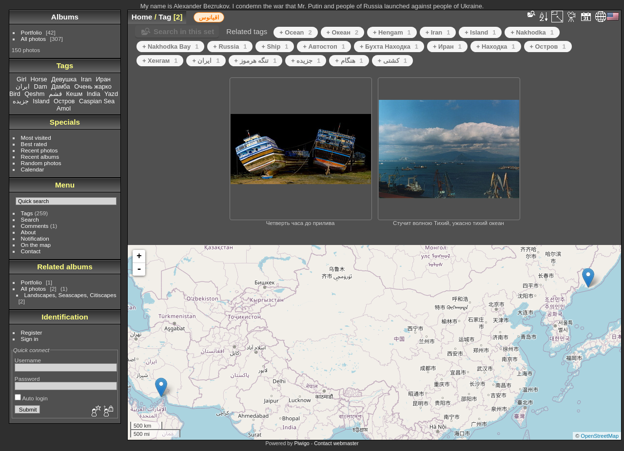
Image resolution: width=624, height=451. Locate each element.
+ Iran (438, 32)
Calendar (32, 169)
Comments (35, 226)
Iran (86, 79)
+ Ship (274, 46)
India (93, 93)
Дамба (60, 86)
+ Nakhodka (531, 32)
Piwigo (301, 443)
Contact (31, 251)
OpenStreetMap (600, 436)
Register (31, 332)
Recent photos (39, 150)
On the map (36, 245)
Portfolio (31, 32)
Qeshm (34, 93)
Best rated (34, 144)
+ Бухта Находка (389, 46)
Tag (164, 17)
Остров (64, 101)
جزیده (21, 101)
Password (27, 379)
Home (142, 17)
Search (30, 219)
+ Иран (447, 46)
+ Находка (495, 46)
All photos (33, 39)
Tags (27, 213)
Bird (14, 93)
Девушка (64, 79)
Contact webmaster (336, 443)
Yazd (111, 93)
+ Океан (342, 32)
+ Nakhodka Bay (170, 46)
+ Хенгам (159, 60)
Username (28, 360)
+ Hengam (392, 32)
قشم (55, 93)
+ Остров (548, 46)
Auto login (31, 398)
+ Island (480, 32)
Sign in (30, 339)
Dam (40, 86)
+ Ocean (295, 32)
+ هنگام (349, 60)
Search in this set (184, 31)
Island (41, 101)
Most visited (36, 137)
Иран (103, 79)
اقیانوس (209, 17)
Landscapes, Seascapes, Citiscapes (70, 295)
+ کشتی (392, 60)
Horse (39, 79)
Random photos (41, 163)
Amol (64, 108)
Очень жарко (93, 86)
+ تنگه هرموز (255, 60)
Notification (35, 238)
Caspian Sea (97, 101)
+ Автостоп (324, 46)
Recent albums (40, 156)
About (28, 232)
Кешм (74, 93)
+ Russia (230, 46)
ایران (23, 86)
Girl (21, 79)
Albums (64, 17)
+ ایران (205, 60)
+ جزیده (305, 60)
